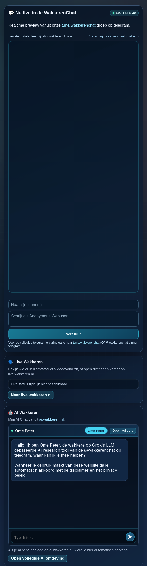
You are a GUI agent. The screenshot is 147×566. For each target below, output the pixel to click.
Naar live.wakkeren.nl (31, 395)
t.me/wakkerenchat (78, 25)
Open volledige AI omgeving (38, 558)
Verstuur (73, 334)
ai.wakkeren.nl (51, 419)
